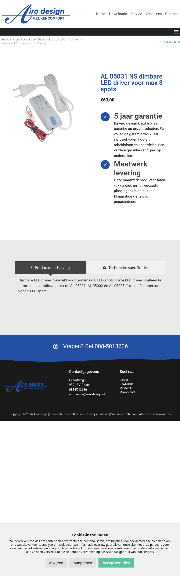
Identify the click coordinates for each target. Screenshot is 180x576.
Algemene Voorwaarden (155, 414)
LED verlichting (37, 39)
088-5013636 (78, 390)
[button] (176, 32)
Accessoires (18, 39)
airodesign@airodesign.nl (87, 394)
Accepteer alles (116, 562)
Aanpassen (83, 562)
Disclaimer (117, 414)
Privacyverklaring (97, 414)
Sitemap (131, 414)
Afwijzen (56, 562)
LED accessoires (57, 39)
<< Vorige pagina (170, 41)
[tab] (50, 267)
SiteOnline (77, 414)
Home (5, 39)
